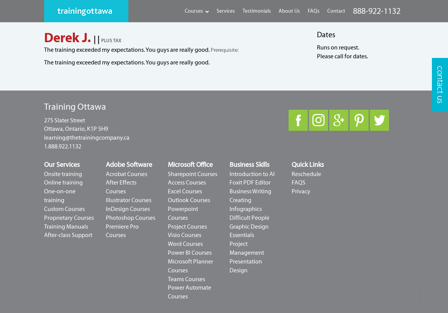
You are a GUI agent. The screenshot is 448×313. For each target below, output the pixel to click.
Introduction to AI (252, 174)
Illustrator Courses (128, 200)
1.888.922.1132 (62, 146)
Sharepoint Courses (192, 174)
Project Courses (187, 226)
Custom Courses (64, 209)
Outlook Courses (189, 200)
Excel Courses (185, 191)
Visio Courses (184, 235)
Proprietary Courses (69, 217)
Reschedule (306, 174)
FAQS (298, 182)
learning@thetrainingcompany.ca (87, 137)
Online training (63, 182)
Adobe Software (129, 165)
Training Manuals (66, 226)
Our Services (62, 165)
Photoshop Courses (130, 217)
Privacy (301, 191)
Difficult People (249, 217)
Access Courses (187, 182)
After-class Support (68, 235)
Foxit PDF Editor (250, 182)
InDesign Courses (128, 209)
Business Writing (250, 191)
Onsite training (63, 174)
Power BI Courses (190, 252)
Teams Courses (186, 279)
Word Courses (185, 244)
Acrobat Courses (126, 174)
